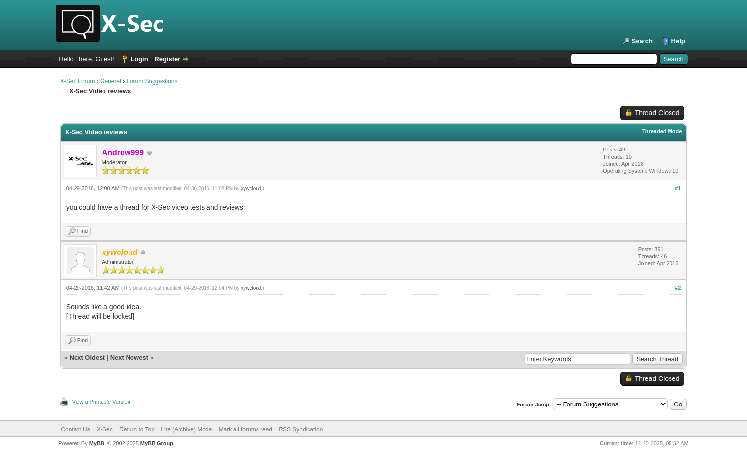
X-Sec (105, 429)
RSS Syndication (301, 429)
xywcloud (251, 188)
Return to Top (137, 429)
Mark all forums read (245, 429)
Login (139, 59)
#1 (678, 188)
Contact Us (75, 429)
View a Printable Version (101, 401)
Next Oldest (87, 357)
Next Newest (129, 357)
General (110, 81)
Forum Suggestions (151, 81)
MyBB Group (156, 443)
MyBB (96, 443)
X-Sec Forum (77, 81)
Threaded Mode (662, 131)
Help (678, 41)
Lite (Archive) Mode (186, 429)
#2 (678, 288)
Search (642, 41)
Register (167, 59)
